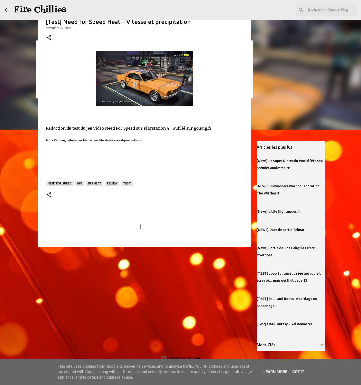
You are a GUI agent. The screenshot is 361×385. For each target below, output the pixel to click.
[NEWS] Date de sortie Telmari (281, 230)
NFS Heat (94, 183)
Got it (298, 371)
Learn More (275, 371)
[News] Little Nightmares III (278, 211)
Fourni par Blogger (180, 358)
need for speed (60, 183)
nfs (79, 183)
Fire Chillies (40, 10)
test (127, 183)
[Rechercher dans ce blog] (331, 10)
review (112, 183)
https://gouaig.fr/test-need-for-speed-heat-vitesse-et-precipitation (94, 140)
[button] (49, 38)
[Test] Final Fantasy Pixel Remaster (284, 324)
